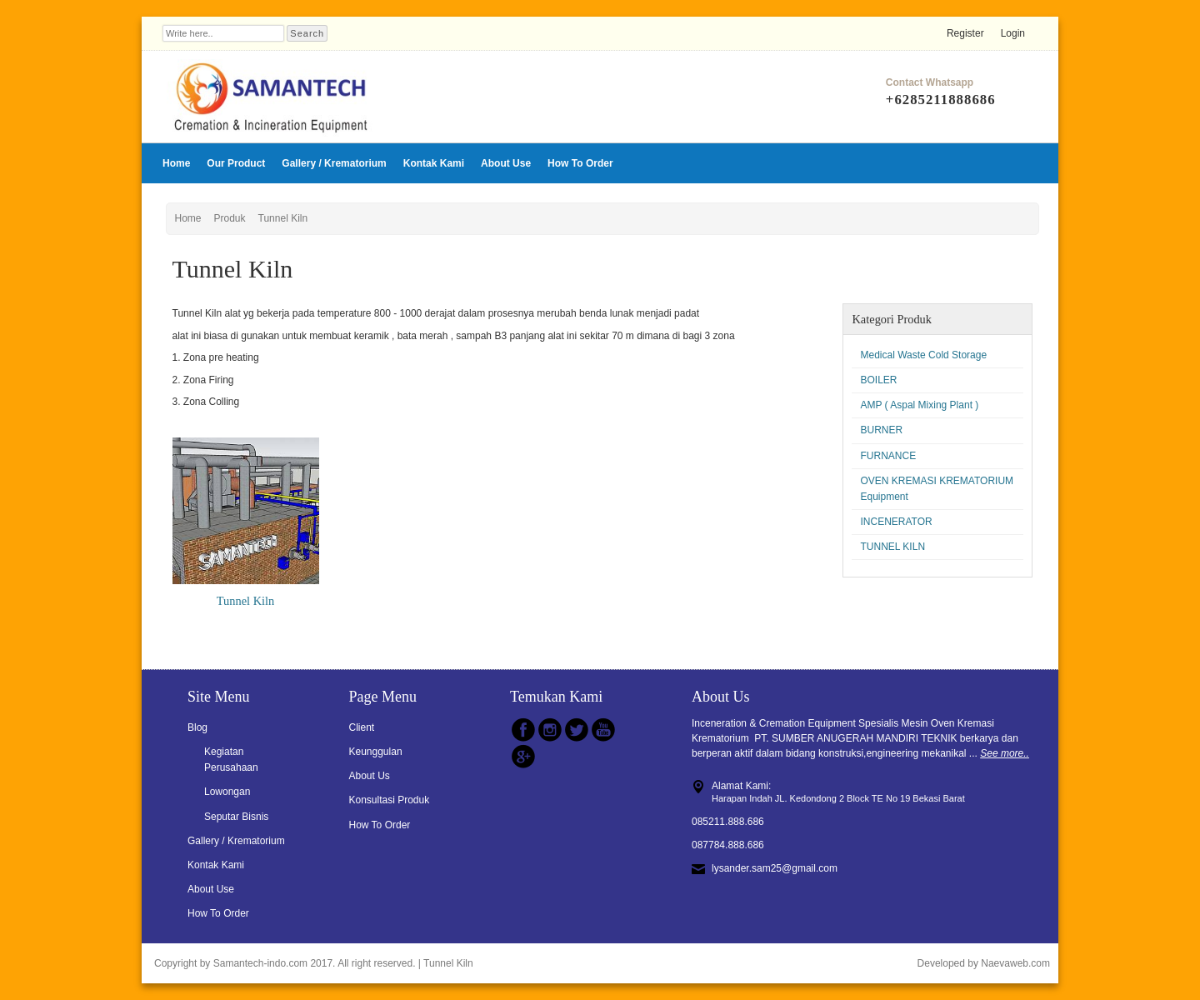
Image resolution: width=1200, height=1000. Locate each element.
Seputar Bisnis (236, 816)
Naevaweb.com (1015, 963)
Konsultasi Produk (389, 800)
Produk (230, 218)
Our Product (236, 163)
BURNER (881, 430)
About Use (506, 163)
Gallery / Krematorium (334, 163)
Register (965, 33)
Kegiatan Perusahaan (231, 759)
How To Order (580, 163)
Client (362, 727)
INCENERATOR (896, 522)
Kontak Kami (433, 163)
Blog (198, 727)
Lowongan (227, 792)
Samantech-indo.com (260, 963)
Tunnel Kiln (283, 218)
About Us (369, 776)
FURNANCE (888, 456)
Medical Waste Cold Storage (923, 355)
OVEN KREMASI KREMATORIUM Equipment (936, 488)
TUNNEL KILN (892, 546)
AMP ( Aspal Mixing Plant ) (919, 405)
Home (176, 163)
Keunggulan (375, 752)
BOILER (878, 380)
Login (1013, 33)
